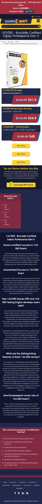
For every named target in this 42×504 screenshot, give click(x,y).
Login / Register (37, 16)
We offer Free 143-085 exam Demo (15, 459)
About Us (13, 482)
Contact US (27, 485)
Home (4, 42)
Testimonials (17, 485)
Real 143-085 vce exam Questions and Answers (19, 439)
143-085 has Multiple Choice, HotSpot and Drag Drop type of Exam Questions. (21, 455)
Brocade (10, 42)
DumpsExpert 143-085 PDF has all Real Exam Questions (18, 443)
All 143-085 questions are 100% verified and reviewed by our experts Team (21, 464)
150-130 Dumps (5, 222)
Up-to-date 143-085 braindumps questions (17, 451)
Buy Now (21, 145)
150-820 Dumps (5, 207)
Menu (38, 20)
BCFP (17, 42)
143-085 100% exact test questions (15, 447)
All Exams (22, 482)
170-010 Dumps (5, 215)
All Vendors (32, 482)
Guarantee (6, 485)
